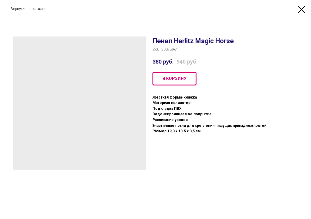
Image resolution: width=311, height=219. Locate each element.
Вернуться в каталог (28, 9)
